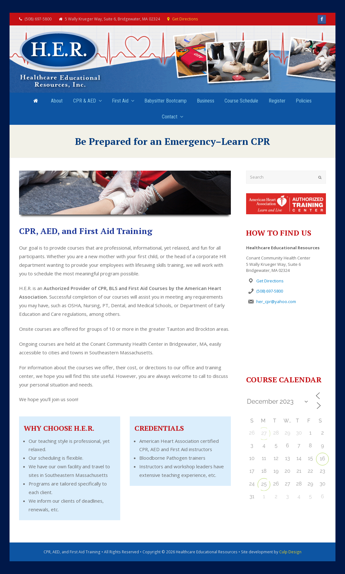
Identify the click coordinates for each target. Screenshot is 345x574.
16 (322, 459)
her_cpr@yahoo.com (276, 301)
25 (264, 484)
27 (264, 433)
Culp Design (290, 552)
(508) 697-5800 (269, 291)
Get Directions (185, 19)
